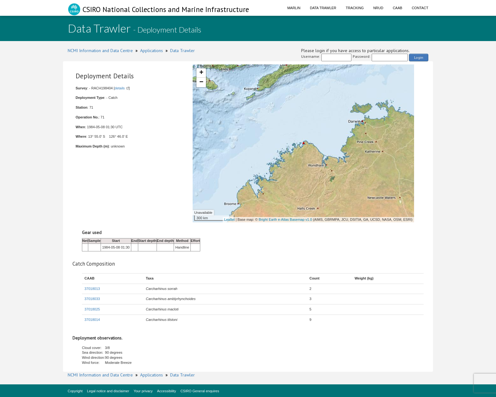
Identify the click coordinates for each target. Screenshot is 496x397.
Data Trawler (323, 8)
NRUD (378, 8)
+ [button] (201, 73)
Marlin (294, 8)
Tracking (355, 8)
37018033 (92, 299)
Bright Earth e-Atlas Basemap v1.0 (285, 219)
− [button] (201, 82)
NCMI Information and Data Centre (100, 50)
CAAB (397, 8)
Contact (420, 8)
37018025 (92, 309)
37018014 (92, 320)
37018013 (92, 289)
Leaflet (229, 219)
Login (418, 57)
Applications (151, 50)
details (120, 88)
